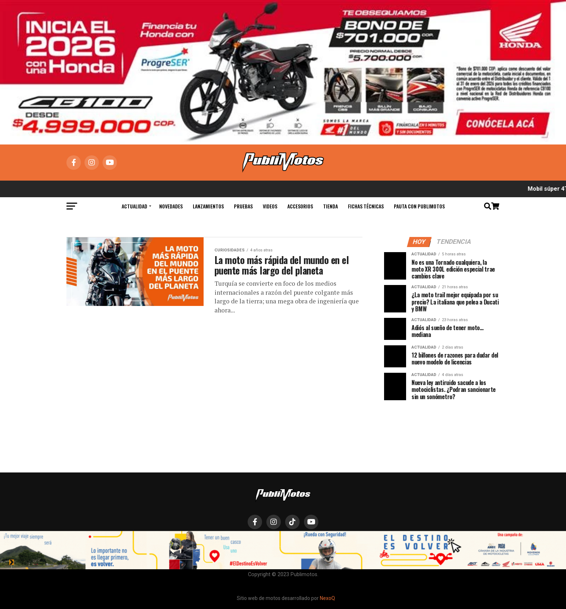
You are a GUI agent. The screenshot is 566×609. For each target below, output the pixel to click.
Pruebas (243, 206)
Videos (270, 206)
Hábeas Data (336, 542)
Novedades (171, 206)
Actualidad (134, 206)
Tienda (330, 206)
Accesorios (300, 206)
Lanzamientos (208, 206)
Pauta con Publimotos (419, 206)
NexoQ (327, 598)
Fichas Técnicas (366, 206)
